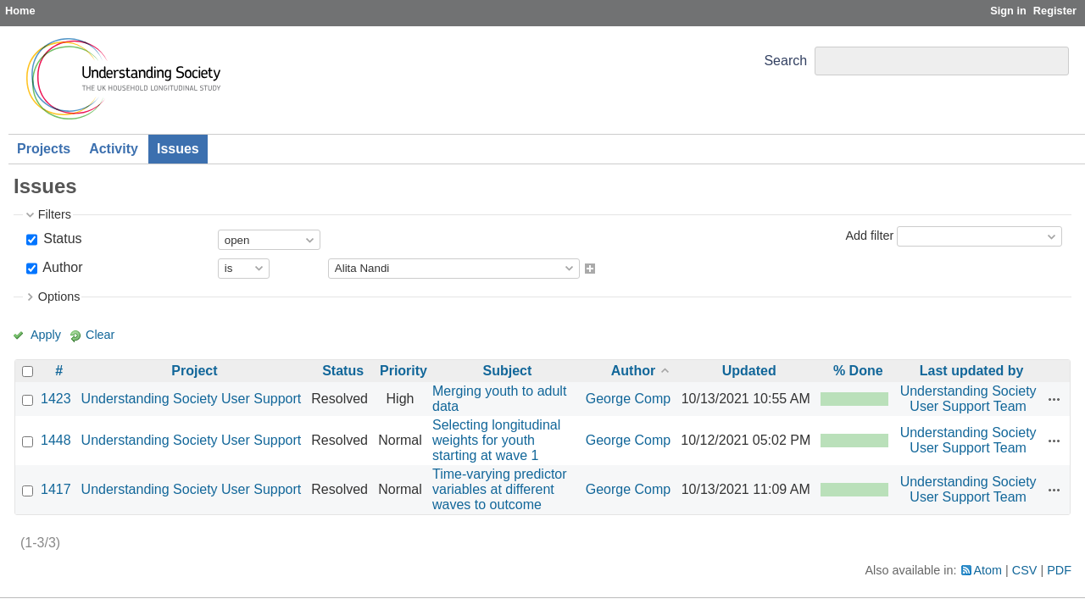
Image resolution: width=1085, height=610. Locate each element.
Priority (403, 370)
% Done (858, 370)
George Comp (628, 398)
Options (59, 296)
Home (20, 10)
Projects (43, 148)
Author (61, 267)
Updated (749, 370)
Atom (988, 570)
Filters (54, 214)
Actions (1054, 399)
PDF (1059, 570)
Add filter (869, 235)
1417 (56, 489)
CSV (1025, 570)
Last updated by (972, 370)
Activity (113, 148)
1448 (56, 440)
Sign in (1008, 10)
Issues (178, 148)
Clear (100, 334)
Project (194, 370)
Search (785, 60)
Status (61, 238)
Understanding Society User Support (191, 398)
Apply (46, 334)
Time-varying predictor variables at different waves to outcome (499, 489)
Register (1055, 10)
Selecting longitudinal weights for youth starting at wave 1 (496, 440)
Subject (506, 370)
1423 (56, 398)
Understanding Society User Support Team (968, 398)
